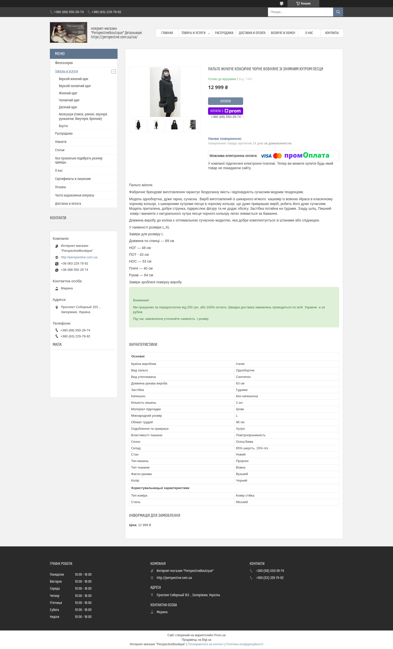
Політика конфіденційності (244, 644)
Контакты (332, 33)
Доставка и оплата (252, 33)
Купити (225, 101)
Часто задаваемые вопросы (74, 195)
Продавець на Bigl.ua (196, 639)
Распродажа (224, 33)
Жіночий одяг (68, 93)
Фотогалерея (64, 63)
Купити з (225, 111)
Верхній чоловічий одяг (75, 86)
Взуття (63, 126)
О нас (309, 33)
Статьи (59, 150)
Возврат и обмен (283, 33)
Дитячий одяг (68, 107)
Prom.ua (220, 635)
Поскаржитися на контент (206, 644)
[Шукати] (338, 12)
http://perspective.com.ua (79, 257)
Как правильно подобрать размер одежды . (79, 160)
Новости (60, 142)
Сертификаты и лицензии (73, 179)
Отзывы (60, 187)
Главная (167, 33)
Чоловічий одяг (69, 100)
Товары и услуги (193, 33)
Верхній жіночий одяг (73, 79)
